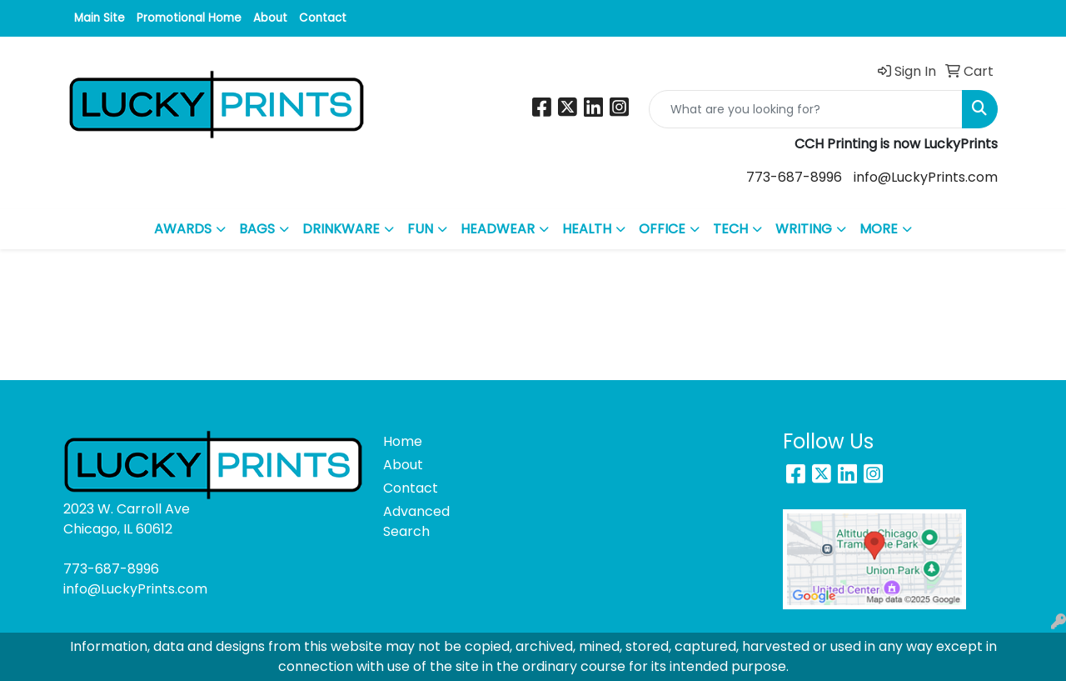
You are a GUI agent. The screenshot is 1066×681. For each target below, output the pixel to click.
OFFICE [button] (662, 228)
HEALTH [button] (586, 228)
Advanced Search (416, 521)
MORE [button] (878, 228)
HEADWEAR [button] (498, 228)
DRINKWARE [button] (341, 228)
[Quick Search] (806, 109)
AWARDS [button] (183, 228)
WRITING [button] (803, 228)
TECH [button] (730, 228)
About (270, 18)
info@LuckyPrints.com (926, 177)
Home (402, 441)
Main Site (99, 18)
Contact (322, 18)
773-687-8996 (794, 177)
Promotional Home (189, 18)
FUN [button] (420, 228)
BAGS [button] (257, 228)
